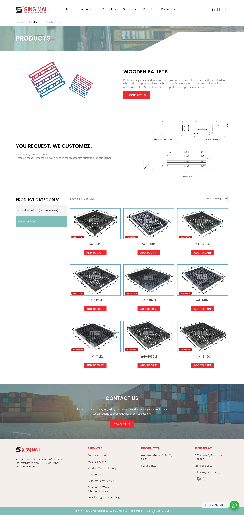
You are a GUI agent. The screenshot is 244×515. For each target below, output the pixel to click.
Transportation (95, 474)
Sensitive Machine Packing (102, 468)
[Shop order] (214, 199)
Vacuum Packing (96, 461)
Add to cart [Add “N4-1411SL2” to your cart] (95, 365)
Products (107, 9)
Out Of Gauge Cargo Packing (103, 497)
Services (128, 9)
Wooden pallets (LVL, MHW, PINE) (38, 210)
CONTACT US (122, 424)
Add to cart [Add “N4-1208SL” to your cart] (149, 252)
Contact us (168, 9)
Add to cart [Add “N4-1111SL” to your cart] (95, 252)
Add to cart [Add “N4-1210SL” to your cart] (202, 252)
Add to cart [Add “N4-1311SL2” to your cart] (149, 309)
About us (86, 9)
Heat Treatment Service (100, 480)
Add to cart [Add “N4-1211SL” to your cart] (95, 309)
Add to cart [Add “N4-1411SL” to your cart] (202, 309)
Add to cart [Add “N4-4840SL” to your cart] (202, 365)
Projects (148, 9)
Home (70, 9)
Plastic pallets (27, 221)
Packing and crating (98, 455)
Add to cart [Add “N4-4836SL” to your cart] (149, 365)
